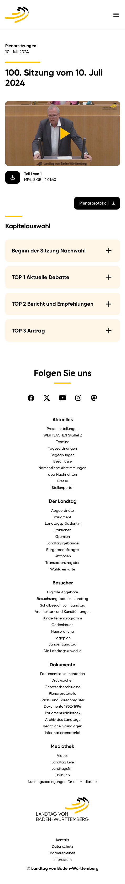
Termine (62, 441)
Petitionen (62, 556)
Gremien (62, 536)
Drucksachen (62, 680)
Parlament (62, 517)
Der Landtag (62, 501)
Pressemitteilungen (63, 428)
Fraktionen (62, 530)
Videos (62, 755)
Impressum (63, 859)
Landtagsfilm (62, 768)
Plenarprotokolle (62, 693)
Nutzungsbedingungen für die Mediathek (62, 781)
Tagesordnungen (62, 448)
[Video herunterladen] (12, 177)
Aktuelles (63, 420)
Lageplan (62, 637)
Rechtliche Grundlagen (62, 726)
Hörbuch (62, 775)
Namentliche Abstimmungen (62, 467)
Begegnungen (62, 455)
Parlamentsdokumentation (62, 673)
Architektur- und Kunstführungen (63, 611)
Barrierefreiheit (62, 853)
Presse (62, 481)
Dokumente (62, 665)
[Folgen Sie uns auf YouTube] (62, 398)
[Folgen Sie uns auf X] (47, 398)
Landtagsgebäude (62, 543)
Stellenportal (62, 487)
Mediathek (62, 746)
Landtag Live (62, 762)
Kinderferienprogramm (62, 618)
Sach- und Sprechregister (62, 700)
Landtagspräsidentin (62, 523)
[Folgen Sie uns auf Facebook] (31, 398)
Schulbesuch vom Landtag (62, 605)
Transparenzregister (62, 562)
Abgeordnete (62, 510)
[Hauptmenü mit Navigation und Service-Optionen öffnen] (116, 15)
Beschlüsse (62, 461)
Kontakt (62, 839)
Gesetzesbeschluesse (63, 686)
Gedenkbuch (62, 624)
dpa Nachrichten (62, 474)
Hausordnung (62, 631)
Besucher (63, 583)
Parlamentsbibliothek (62, 713)
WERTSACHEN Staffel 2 (62, 435)
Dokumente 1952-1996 (62, 706)
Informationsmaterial (62, 732)
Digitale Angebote (62, 592)
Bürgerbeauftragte (62, 549)
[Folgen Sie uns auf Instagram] (78, 398)
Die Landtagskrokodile (62, 650)
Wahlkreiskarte (62, 569)
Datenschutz (62, 846)
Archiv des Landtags (62, 719)
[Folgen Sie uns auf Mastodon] (94, 398)
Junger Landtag (62, 644)
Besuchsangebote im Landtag (62, 598)
